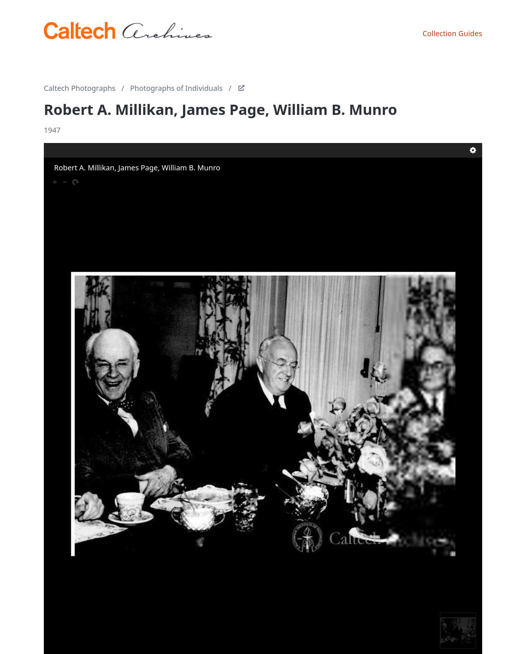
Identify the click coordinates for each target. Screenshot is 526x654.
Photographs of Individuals (176, 88)
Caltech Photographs (79, 88)
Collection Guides (452, 33)
